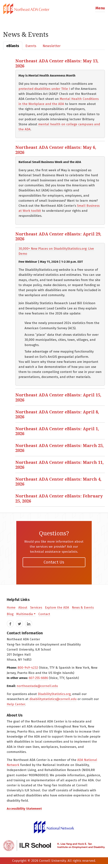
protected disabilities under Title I (44, 89)
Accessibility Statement (24, 809)
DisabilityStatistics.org (54, 694)
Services (36, 607)
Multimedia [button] (24, 614)
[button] (100, 9)
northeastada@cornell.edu (37, 686)
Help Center (16, 704)
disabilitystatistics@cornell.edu (53, 699)
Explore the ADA (57, 607)
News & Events (83, 607)
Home (11, 607)
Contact (44, 614)
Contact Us (54, 562)
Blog (10, 614)
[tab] (54, 8)
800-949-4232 (28, 668)
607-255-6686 (38, 678)
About (22, 607)
